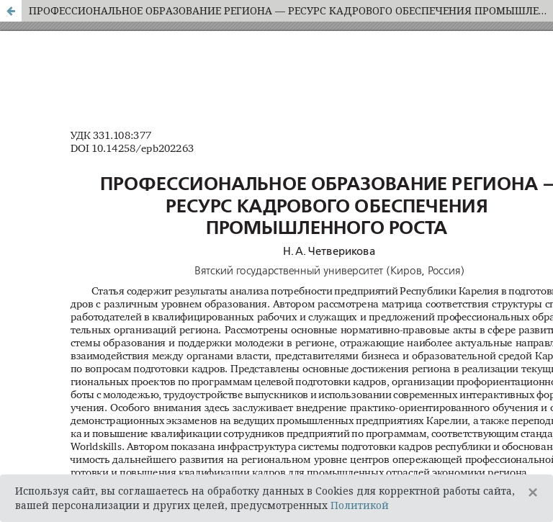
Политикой (360, 505)
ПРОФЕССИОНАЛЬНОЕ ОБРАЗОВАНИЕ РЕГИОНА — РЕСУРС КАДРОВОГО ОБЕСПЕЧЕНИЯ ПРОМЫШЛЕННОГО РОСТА (291, 10)
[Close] (532, 492)
